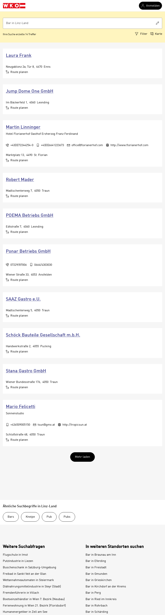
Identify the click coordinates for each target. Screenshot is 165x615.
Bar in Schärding (97, 611)
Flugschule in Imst (15, 554)
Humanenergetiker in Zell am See (25, 611)
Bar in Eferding (96, 561)
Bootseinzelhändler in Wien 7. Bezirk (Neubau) (34, 599)
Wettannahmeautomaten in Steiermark (28, 580)
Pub (49, 516)
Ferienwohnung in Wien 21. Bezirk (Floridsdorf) (34, 605)
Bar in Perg (93, 592)
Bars (11, 516)
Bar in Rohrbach (96, 605)
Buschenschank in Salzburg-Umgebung (29, 567)
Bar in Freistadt (96, 567)
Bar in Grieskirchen (99, 580)
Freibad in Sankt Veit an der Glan (24, 573)
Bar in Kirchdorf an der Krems (106, 586)
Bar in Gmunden (96, 573)
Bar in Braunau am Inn (101, 554)
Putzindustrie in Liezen (18, 561)
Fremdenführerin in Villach (21, 592)
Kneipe (30, 516)
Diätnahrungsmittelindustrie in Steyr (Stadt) (32, 586)
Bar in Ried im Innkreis (101, 599)
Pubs (67, 516)
